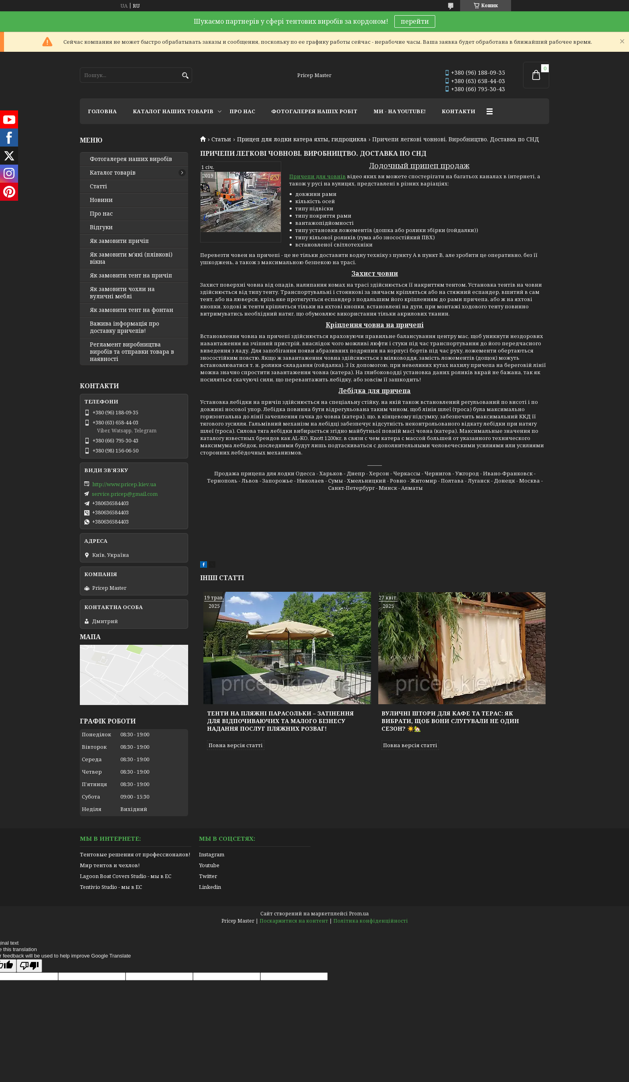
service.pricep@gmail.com (125, 494)
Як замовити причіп (119, 241)
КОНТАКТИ (458, 111)
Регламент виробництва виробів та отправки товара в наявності (132, 352)
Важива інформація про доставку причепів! (124, 327)
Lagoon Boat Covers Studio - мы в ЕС (125, 876)
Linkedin (210, 886)
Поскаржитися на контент (294, 920)
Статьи (221, 139)
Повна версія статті (236, 745)
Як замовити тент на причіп (131, 275)
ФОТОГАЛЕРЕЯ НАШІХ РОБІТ (314, 111)
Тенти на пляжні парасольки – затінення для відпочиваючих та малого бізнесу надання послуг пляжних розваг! (280, 720)
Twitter (208, 876)
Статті (98, 186)
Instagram (211, 854)
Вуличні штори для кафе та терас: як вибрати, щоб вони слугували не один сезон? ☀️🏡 (450, 720)
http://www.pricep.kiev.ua (124, 484)
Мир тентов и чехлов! (110, 865)
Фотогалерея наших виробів (131, 159)
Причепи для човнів (317, 176)
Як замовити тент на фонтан (131, 310)
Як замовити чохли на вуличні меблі (122, 292)
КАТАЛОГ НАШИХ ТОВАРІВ (173, 111)
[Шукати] (185, 76)
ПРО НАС (242, 111)
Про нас (101, 213)
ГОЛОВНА (102, 111)
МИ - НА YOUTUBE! (399, 111)
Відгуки (101, 227)
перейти (415, 21)
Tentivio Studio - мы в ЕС (111, 886)
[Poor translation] (29, 965)
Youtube (209, 865)
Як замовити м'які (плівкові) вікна (131, 258)
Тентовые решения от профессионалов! (135, 854)
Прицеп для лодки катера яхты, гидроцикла (302, 139)
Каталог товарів (113, 172)
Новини (101, 200)
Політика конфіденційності (370, 920)
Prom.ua (359, 913)
